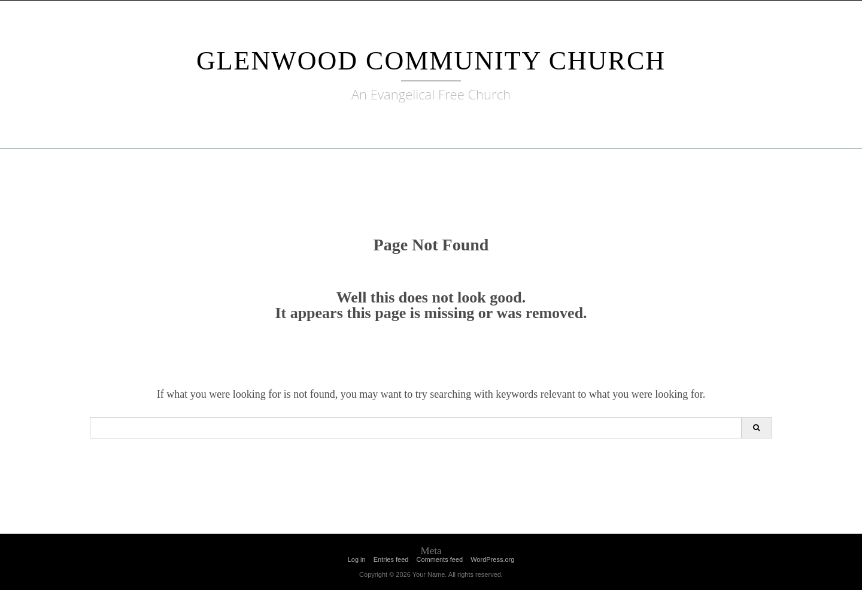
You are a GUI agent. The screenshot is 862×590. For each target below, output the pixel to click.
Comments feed (439, 559)
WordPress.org (492, 559)
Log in (357, 559)
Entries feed (391, 559)
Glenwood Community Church (431, 60)
